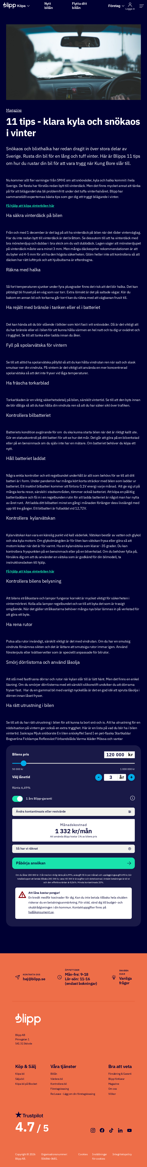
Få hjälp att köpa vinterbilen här (30, 206)
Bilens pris (20, 754)
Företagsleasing (59, 1089)
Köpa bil (20, 1074)
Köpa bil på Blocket (26, 1084)
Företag (116, 6)
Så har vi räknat (73, 848)
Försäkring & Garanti (120, 1074)
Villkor (112, 1094)
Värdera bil (56, 1079)
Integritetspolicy (122, 1154)
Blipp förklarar (116, 1079)
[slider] (23, 763)
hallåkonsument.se (41, 912)
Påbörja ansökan (73, 863)
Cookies (83, 1154)
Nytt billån (48, 6)
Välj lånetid (21, 777)
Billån (53, 1074)
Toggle (17, 799)
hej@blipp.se (34, 979)
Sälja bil (19, 1079)
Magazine (14, 110)
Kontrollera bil (58, 1084)
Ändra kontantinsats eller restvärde (73, 811)
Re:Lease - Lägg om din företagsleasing (72, 1094)
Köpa (23, 6)
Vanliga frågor (125, 981)
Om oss (112, 1089)
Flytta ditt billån (79, 6)
